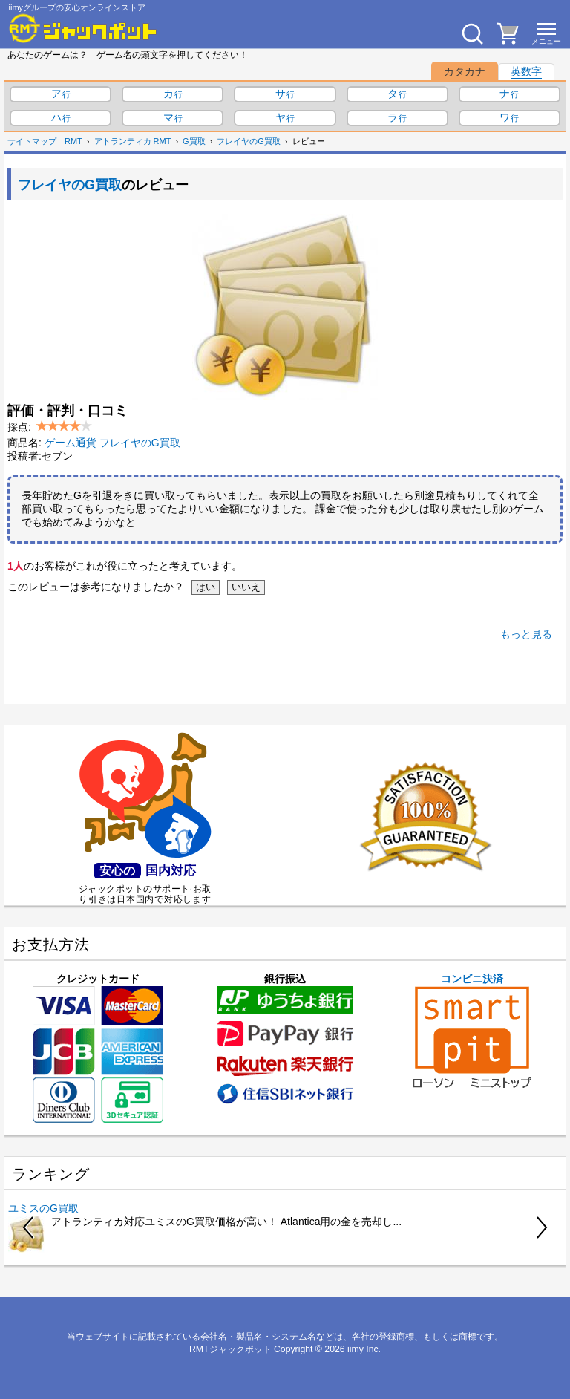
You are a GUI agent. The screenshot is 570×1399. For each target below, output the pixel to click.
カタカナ (464, 71)
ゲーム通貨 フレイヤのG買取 (112, 443)
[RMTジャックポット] (83, 28)
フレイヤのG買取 (249, 141)
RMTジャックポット (230, 1349)
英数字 (526, 71)
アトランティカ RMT (132, 141)
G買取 (194, 141)
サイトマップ (31, 141)
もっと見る (526, 634)
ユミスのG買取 (43, 1208)
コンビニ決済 (472, 1031)
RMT (73, 141)
